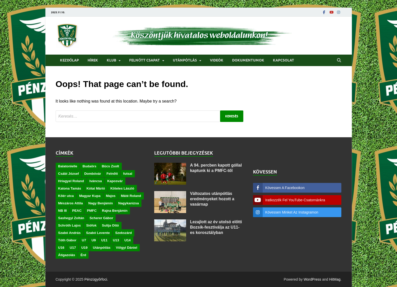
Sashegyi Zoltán (71, 218)
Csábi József (68, 174)
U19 (84, 247)
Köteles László (122, 188)
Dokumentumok (248, 60)
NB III (62, 211)
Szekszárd (123, 233)
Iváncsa (95, 181)
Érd (83, 255)
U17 (73, 247)
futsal (127, 174)
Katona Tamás (69, 188)
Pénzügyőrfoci (96, 279)
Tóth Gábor (67, 240)
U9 (93, 240)
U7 (84, 240)
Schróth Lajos (69, 225)
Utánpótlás (185, 60)
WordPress (312, 279)
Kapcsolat (283, 60)
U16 (61, 247)
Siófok (91, 225)
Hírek (93, 60)
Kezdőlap (69, 60)
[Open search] (339, 60)
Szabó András (69, 233)
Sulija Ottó (110, 225)
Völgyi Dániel (126, 247)
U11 (104, 240)
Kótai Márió (96, 188)
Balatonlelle (67, 166)
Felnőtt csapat (144, 60)
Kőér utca (66, 196)
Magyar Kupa (90, 196)
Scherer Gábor (101, 218)
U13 (116, 240)
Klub (111, 60)
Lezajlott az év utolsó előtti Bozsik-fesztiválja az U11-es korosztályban (216, 227)
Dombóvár (92, 174)
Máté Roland (131, 196)
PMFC (92, 211)
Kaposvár (115, 181)
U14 (127, 240)
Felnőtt (112, 174)
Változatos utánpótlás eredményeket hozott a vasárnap (212, 198)
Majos (111, 196)
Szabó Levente (98, 233)
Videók (216, 60)
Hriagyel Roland (71, 181)
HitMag (334, 279)
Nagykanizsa (128, 203)
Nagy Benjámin (100, 203)
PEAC (77, 211)
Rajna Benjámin (114, 211)
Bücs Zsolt (110, 166)
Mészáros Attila (70, 203)
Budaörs (89, 166)
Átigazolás (66, 255)
